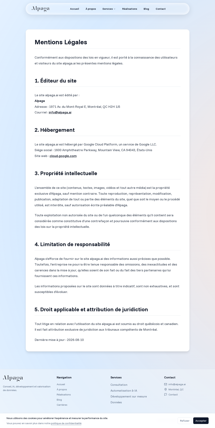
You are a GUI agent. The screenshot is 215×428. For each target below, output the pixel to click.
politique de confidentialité (66, 423)
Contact (173, 394)
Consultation (119, 384)
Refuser (184, 420)
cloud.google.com (63, 156)
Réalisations (64, 394)
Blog (59, 399)
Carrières (62, 404)
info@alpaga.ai (60, 112)
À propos (62, 389)
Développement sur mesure (129, 396)
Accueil (61, 384)
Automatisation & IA (124, 390)
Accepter (200, 420)
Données (116, 402)
